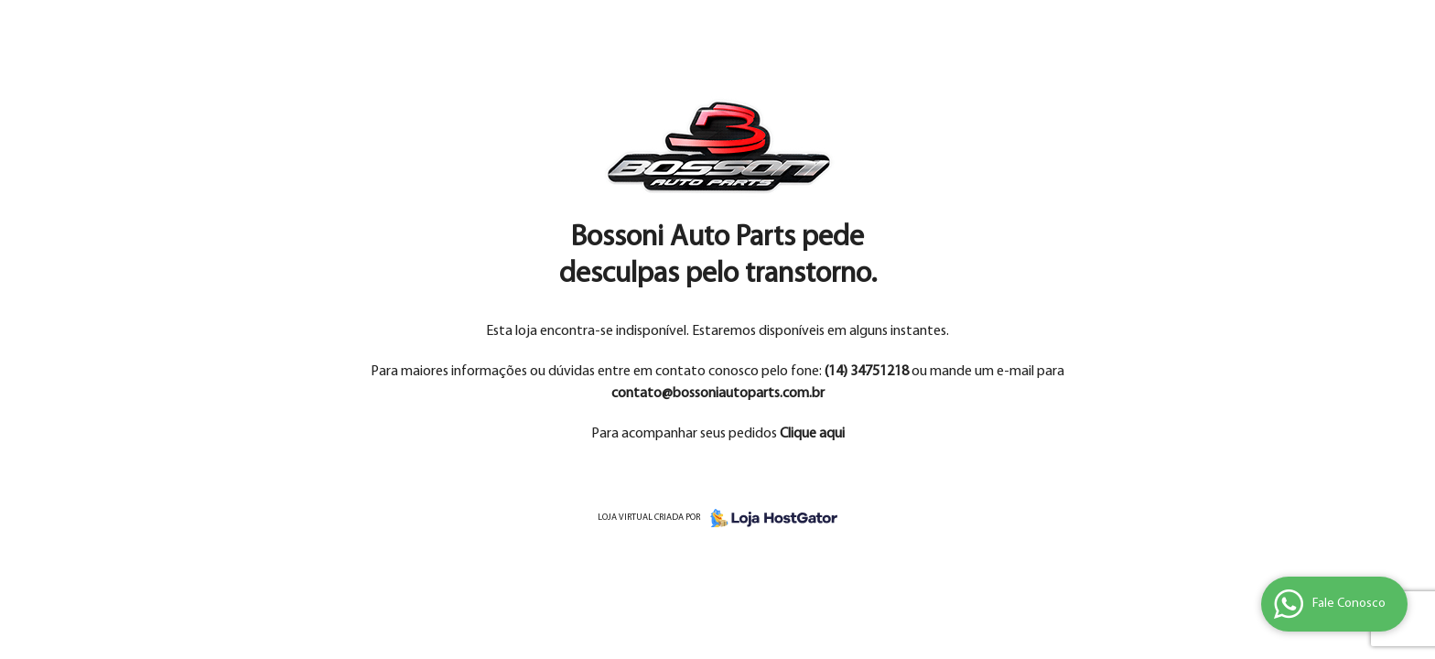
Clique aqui (812, 434)
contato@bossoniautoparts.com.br (718, 393)
